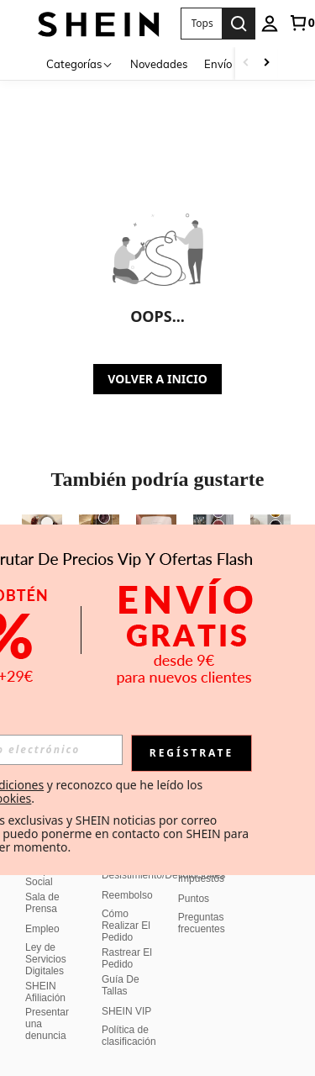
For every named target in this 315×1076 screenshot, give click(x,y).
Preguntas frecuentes (201, 923)
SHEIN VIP (126, 1011)
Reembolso (127, 895)
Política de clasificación (129, 1035)
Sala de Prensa (42, 903)
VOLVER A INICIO (157, 379)
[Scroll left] (246, 63)
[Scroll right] (266, 63)
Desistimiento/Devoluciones (163, 875)
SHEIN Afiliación (45, 992)
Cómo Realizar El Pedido (126, 925)
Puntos (193, 899)
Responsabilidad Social (62, 876)
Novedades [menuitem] (158, 64)
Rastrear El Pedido (127, 958)
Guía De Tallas (120, 985)
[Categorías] (80, 63)
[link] (301, 23)
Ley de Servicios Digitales (45, 959)
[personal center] (270, 23)
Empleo (42, 929)
